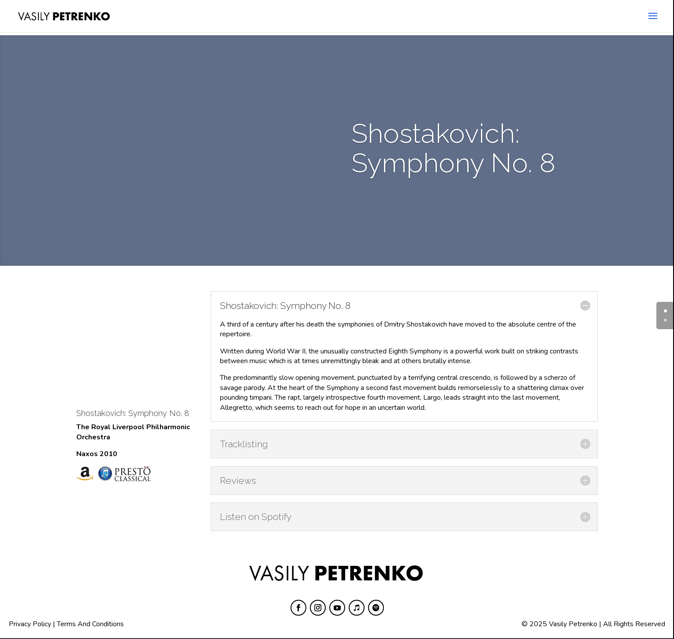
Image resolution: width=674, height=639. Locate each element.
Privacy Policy (30, 624)
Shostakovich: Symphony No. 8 (132, 413)
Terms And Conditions (90, 624)
